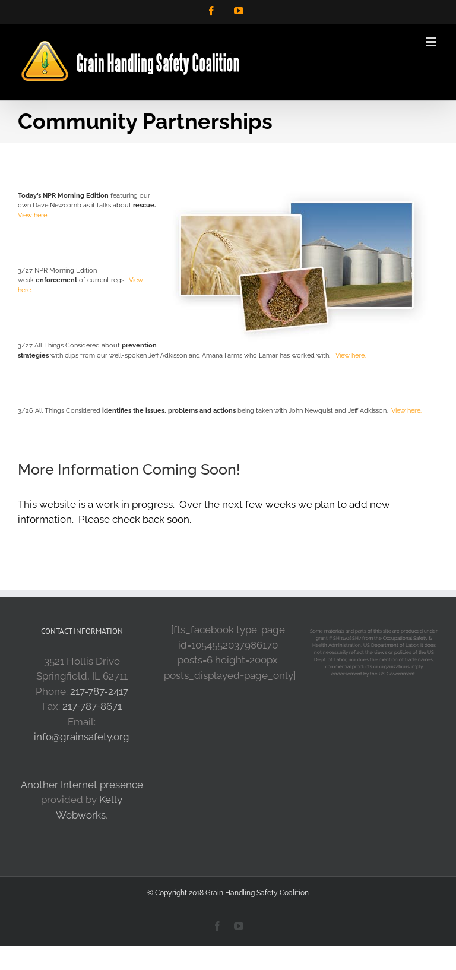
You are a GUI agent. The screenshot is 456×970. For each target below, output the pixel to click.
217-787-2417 (99, 691)
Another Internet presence (82, 785)
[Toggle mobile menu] (432, 42)
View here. (33, 215)
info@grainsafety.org (81, 736)
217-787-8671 (92, 706)
